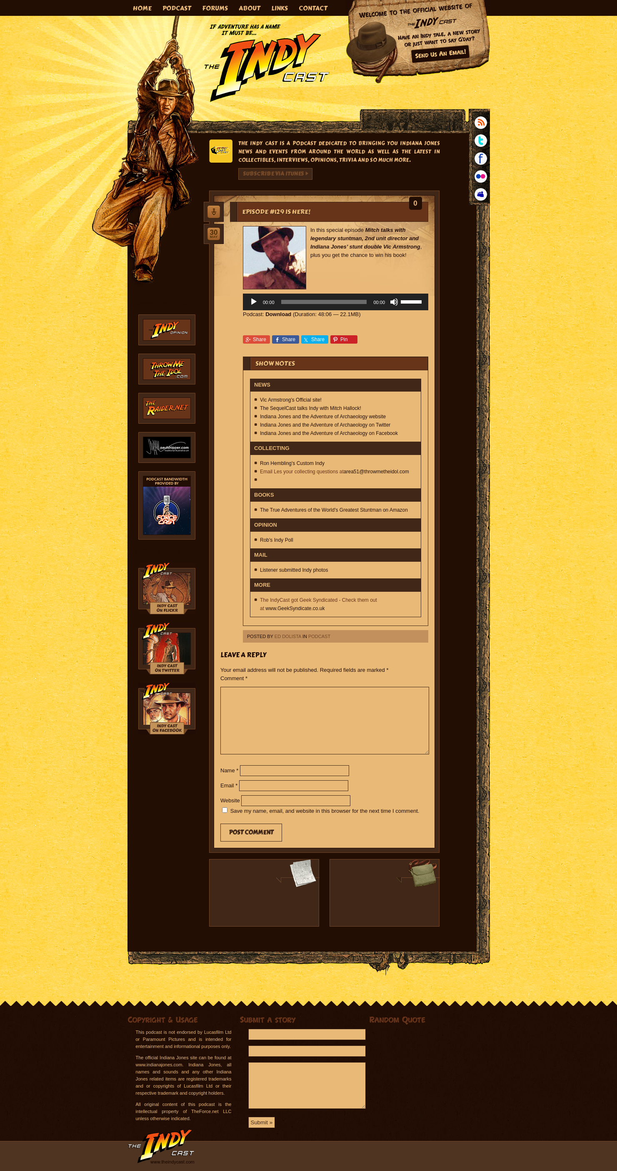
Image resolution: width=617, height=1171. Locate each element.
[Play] (254, 302)
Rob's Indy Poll (276, 540)
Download (278, 314)
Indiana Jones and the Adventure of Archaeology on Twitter (325, 425)
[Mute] (394, 302)
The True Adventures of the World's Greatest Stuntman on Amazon (334, 510)
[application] (335, 302)
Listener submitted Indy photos (294, 570)
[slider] (324, 302)
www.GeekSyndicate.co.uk (295, 608)
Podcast (319, 636)
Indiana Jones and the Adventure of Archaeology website (323, 417)
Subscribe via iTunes (273, 174)
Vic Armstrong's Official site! (291, 400)
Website (230, 800)
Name (229, 770)
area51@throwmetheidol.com (376, 472)
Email (228, 785)
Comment (233, 678)
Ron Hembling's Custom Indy (292, 463)
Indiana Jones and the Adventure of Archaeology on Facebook (329, 433)
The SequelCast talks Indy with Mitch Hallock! (310, 408)
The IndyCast (267, 63)
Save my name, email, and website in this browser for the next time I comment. (325, 811)
